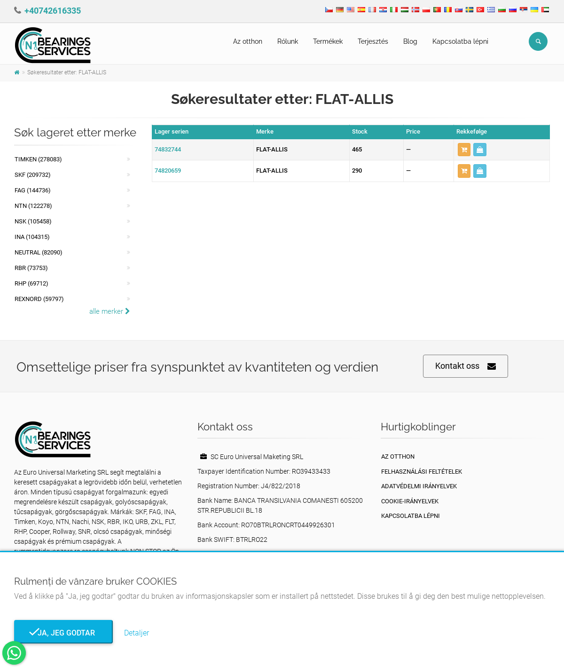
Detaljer (136, 632)
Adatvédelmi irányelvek (419, 486)
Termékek (328, 41)
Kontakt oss (465, 366)
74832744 (168, 149)
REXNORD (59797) (39, 298)
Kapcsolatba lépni (460, 41)
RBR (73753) (31, 267)
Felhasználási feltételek (421, 471)
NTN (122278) (33, 205)
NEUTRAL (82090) (39, 252)
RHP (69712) (31, 283)
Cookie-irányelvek (410, 501)
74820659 (168, 170)
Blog (410, 41)
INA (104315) (32, 236)
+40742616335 (52, 11)
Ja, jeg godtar (63, 632)
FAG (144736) (33, 190)
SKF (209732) (33, 174)
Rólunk (287, 41)
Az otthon (247, 41)
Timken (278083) (38, 159)
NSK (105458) (33, 221)
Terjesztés (373, 41)
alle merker (109, 311)
